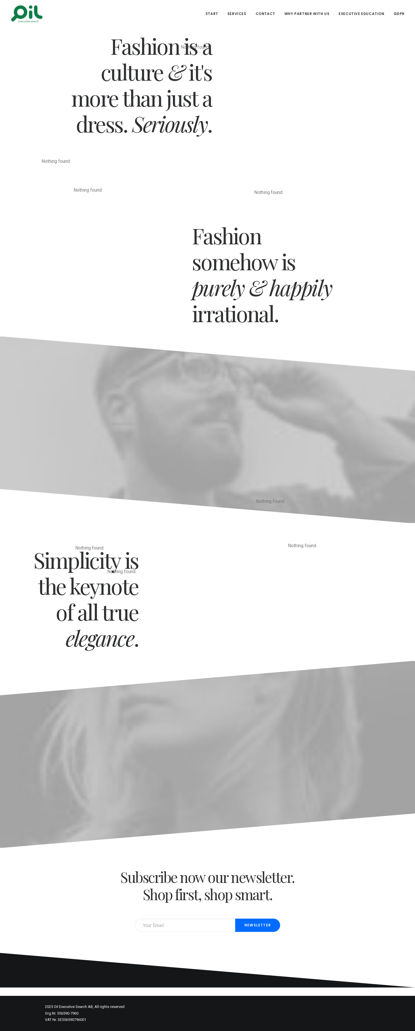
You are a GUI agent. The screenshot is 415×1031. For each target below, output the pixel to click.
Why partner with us (306, 13)
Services (236, 13)
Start (211, 13)
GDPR (399, 13)
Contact (265, 13)
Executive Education (361, 13)
